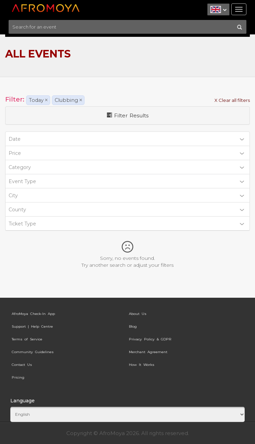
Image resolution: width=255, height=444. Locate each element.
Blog (133, 326)
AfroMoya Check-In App (33, 313)
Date (126, 139)
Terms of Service (27, 339)
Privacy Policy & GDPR (150, 339)
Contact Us (22, 364)
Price (126, 153)
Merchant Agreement (148, 352)
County (126, 210)
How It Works (141, 364)
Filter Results (127, 115)
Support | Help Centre (32, 326)
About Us (137, 313)
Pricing (18, 377)
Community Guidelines (33, 352)
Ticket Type (126, 224)
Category (126, 167)
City (126, 195)
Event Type (126, 181)
